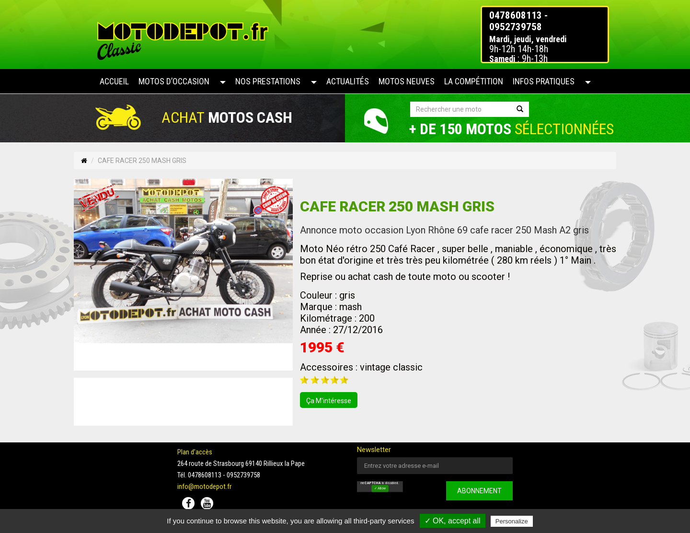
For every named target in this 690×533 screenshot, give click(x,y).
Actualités (347, 81)
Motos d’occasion (173, 81)
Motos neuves (407, 81)
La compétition (473, 81)
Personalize (511, 521)
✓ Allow (380, 489)
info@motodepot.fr (204, 486)
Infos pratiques (544, 81)
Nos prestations (267, 81)
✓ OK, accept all (453, 521)
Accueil (114, 81)
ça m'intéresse (328, 401)
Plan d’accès (194, 452)
